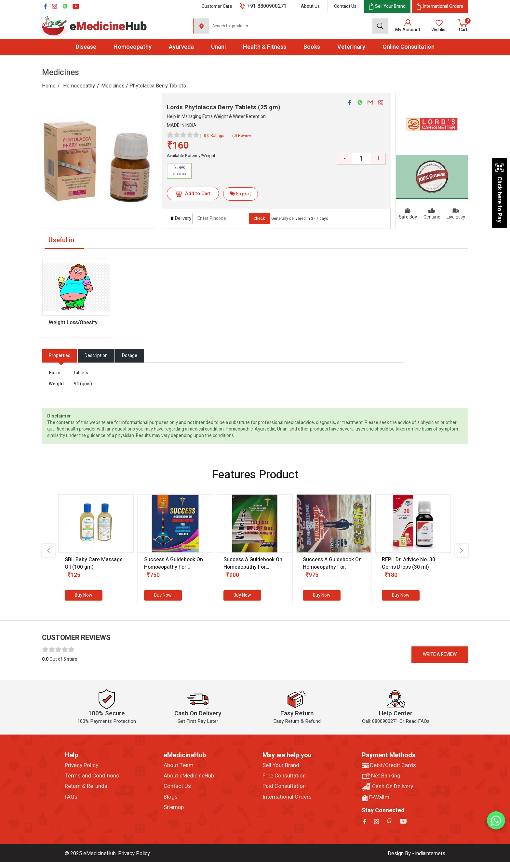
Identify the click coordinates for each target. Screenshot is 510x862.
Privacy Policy (81, 765)
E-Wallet (375, 798)
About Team (179, 765)
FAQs (71, 797)
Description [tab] (96, 355)
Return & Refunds (86, 786)
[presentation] (48, 550)
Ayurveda (181, 47)
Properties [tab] (59, 355)
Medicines (113, 86)
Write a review (440, 654)
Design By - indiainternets (416, 853)
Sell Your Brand (280, 765)
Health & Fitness (264, 47)
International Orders (287, 797)
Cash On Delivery (387, 786)
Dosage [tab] (129, 355)
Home (49, 86)
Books (311, 47)
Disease (86, 47)
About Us (310, 6)
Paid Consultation (284, 786)
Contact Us (345, 6)
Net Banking (381, 776)
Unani (218, 47)
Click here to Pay (499, 192)
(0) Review (241, 136)
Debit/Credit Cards (389, 765)
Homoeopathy (133, 47)
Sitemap (174, 807)
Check (259, 218)
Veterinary (351, 47)
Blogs (171, 797)
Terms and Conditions (92, 776)
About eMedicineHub (189, 776)
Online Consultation (408, 47)
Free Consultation (284, 776)
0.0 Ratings (214, 136)
